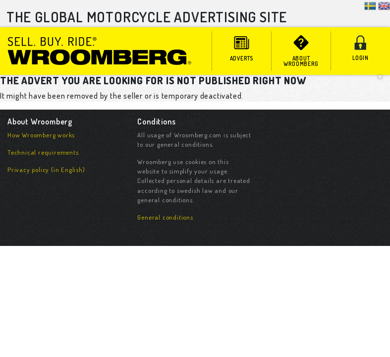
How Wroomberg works (41, 135)
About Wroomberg (301, 51)
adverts (241, 48)
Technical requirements (43, 152)
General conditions (165, 217)
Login (360, 48)
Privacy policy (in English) (46, 170)
